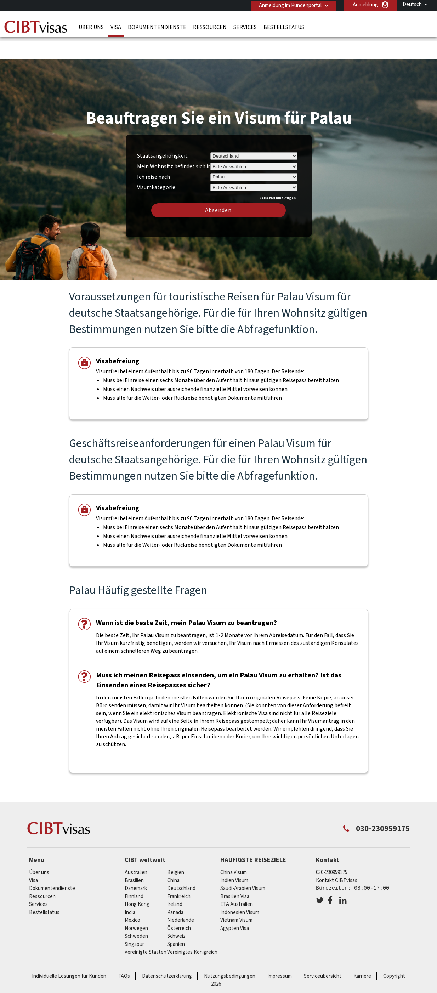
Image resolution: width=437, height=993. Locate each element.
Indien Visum (234, 857)
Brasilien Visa (234, 873)
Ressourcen (210, 26)
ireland (174, 881)
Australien (136, 849)
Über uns (91, 26)
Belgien (175, 849)
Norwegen (136, 905)
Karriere (362, 953)
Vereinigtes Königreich (192, 929)
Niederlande (180, 897)
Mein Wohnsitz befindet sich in (174, 143)
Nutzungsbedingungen (229, 953)
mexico (132, 897)
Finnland (134, 873)
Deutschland (181, 865)
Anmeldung (365, 4)
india (130, 889)
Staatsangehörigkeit (162, 133)
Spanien (176, 921)
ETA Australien (236, 881)
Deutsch (412, 4)
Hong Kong (137, 881)
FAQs (124, 953)
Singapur (134, 921)
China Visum (233, 849)
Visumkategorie (156, 163)
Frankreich (179, 873)
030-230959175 (331, 849)
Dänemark (136, 865)
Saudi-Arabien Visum (242, 865)
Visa (115, 26)
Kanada (175, 889)
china (173, 857)
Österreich (179, 905)
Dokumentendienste (157, 26)
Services (245, 26)
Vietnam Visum (236, 897)
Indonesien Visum (239, 889)
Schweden (136, 913)
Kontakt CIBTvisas (336, 857)
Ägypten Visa (234, 905)
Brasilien (134, 857)
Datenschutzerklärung (167, 953)
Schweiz (176, 913)
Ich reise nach (153, 154)
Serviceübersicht (322, 953)
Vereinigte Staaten (145, 929)
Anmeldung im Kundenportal (289, 4)
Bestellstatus (283, 26)
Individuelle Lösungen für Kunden (69, 953)
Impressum (279, 953)
